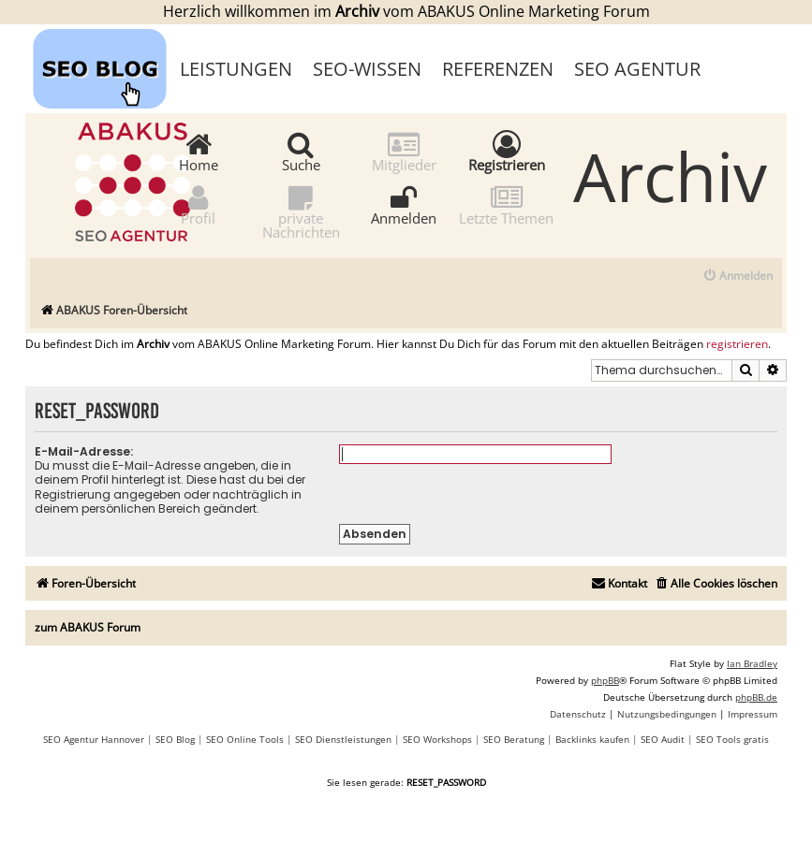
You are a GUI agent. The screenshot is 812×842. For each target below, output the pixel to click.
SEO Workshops (437, 739)
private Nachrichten (301, 211)
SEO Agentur (637, 68)
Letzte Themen (506, 204)
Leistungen (236, 68)
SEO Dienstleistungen (343, 739)
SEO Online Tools (245, 739)
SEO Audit (663, 739)
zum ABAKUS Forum (87, 627)
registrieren (737, 344)
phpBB (605, 680)
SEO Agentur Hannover (93, 739)
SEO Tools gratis (732, 739)
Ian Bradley (752, 663)
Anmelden (403, 204)
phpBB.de (756, 697)
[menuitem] (737, 276)
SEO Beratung (513, 739)
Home (198, 151)
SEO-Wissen (367, 68)
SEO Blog (175, 739)
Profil (198, 204)
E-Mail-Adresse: (84, 451)
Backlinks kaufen (592, 739)
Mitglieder (404, 151)
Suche (301, 151)
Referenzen (498, 68)
